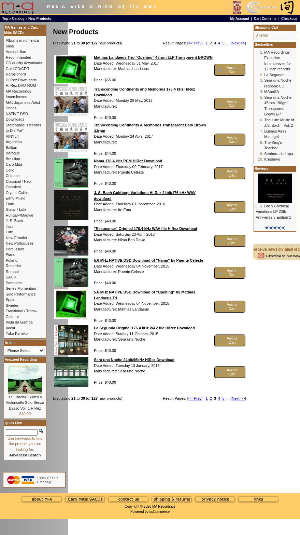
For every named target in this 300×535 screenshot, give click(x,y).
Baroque (13, 153)
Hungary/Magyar (19, 215)
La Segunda (274, 75)
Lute (9, 232)
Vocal (10, 328)
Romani (12, 272)
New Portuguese (19, 243)
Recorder (13, 266)
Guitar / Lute (16, 209)
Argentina (14, 142)
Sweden (12, 305)
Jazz (10, 226)
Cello (10, 170)
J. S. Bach (14, 221)
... (227, 43)
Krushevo (272, 159)
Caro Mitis (14, 164)
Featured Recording (21, 359)
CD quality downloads (24, 63)
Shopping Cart (266, 27)
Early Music (15, 198)
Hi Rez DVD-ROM (21, 85)
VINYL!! (12, 136)
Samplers (14, 283)
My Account (239, 18)
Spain (10, 300)
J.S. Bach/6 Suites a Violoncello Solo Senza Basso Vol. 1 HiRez (25, 402)
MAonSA (271, 92)
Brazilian (13, 159)
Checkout (289, 18)
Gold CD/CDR (17, 69)
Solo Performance (21, 294)
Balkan (11, 148)
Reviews (261, 168)
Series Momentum (21, 288)
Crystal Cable (17, 193)
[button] (230, 70)
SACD (11, 277)
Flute (10, 204)
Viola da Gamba (19, 322)
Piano (10, 254)
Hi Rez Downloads (21, 80)
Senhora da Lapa (278, 154)
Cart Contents (265, 18)
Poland (11, 260)
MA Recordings (163, 506)
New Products (39, 18)
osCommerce (159, 511)
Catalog (18, 18)
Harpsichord (16, 74)
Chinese (12, 176)
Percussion (15, 249)
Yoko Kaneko (17, 333)
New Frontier (16, 238)
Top (5, 18)
